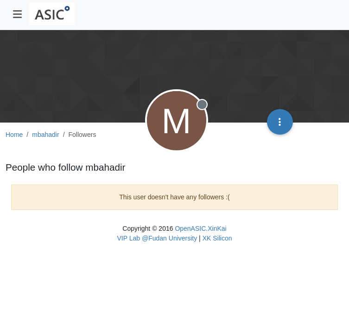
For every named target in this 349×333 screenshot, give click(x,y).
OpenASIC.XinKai (200, 228)
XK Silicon (217, 238)
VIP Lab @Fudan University (157, 238)
